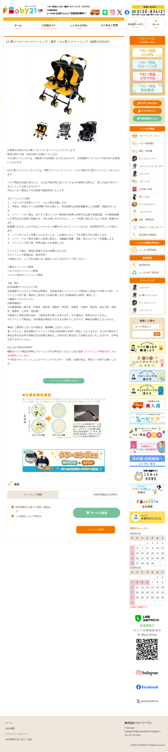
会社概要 (10, 728)
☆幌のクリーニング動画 (20, 266)
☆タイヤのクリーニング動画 (22, 271)
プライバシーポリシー (17, 734)
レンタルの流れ (79, 27)
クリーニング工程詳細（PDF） (64, 380)
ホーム (18, 27)
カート (155, 24)
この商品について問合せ (29, 516)
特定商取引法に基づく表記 (19, 739)
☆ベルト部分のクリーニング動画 (25, 275)
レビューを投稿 (95, 529)
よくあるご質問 (109, 27)
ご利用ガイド (48, 27)
